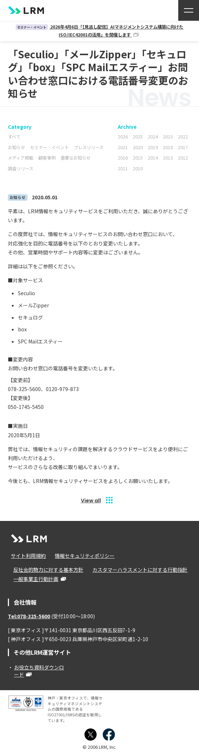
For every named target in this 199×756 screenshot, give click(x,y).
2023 (168, 136)
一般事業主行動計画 (35, 578)
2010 (138, 168)
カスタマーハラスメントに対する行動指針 (139, 569)
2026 (123, 136)
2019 (153, 147)
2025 (138, 136)
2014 (153, 158)
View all (91, 500)
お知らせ (16, 147)
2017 (183, 147)
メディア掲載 (20, 158)
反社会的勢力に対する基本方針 (48, 569)
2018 (168, 147)
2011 (123, 168)
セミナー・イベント (49, 147)
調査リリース (20, 168)
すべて (14, 136)
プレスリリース (88, 147)
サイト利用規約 (27, 555)
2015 (138, 158)
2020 (138, 147)
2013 (168, 158)
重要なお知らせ (75, 158)
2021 (123, 147)
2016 (123, 158)
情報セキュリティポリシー (84, 555)
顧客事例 (46, 158)
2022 (183, 136)
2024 (153, 136)
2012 (183, 158)
